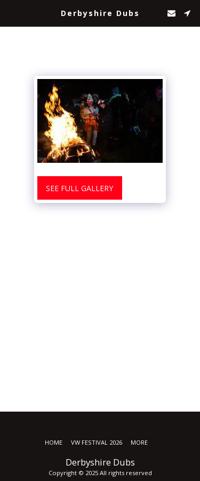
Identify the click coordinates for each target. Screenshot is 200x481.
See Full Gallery (79, 188)
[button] (12, 12)
